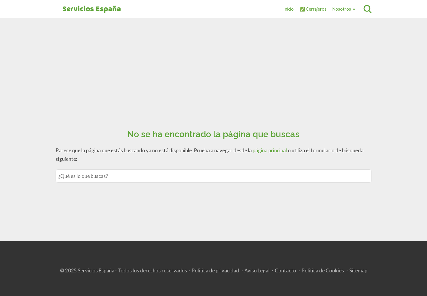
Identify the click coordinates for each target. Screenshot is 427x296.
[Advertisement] (213, 67)
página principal (270, 150)
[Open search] (367, 9)
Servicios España (91, 9)
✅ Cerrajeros (313, 9)
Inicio (288, 9)
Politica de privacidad (215, 270)
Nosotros (341, 9)
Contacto (285, 270)
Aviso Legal (256, 270)
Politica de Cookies (322, 270)
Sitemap (358, 270)
